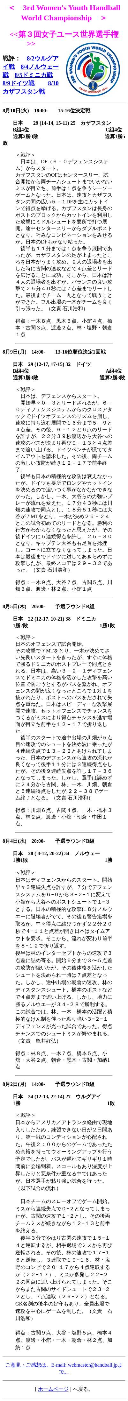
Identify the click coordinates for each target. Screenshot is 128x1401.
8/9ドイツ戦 (18, 83)
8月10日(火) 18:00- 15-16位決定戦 (46, 110)
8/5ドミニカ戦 (34, 75)
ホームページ (53, 1389)
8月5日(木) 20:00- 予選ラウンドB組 (48, 606)
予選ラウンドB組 (74, 1084)
